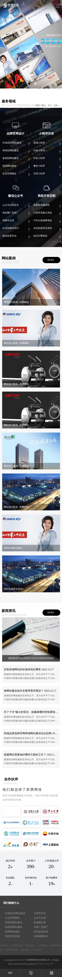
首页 (10, 973)
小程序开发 (40, 913)
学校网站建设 (11, 949)
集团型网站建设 (13, 927)
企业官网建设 (12, 918)
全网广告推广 (41, 927)
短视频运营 (40, 922)
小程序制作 (42, 945)
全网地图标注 (41, 936)
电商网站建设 (12, 931)
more (50, 260)
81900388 (37, 949)
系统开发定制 (12, 936)
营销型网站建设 (13, 922)
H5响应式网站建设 (15, 913)
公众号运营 (40, 918)
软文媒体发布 (41, 931)
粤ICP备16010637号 (44, 964)
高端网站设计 (16, 945)
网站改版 (30, 945)
